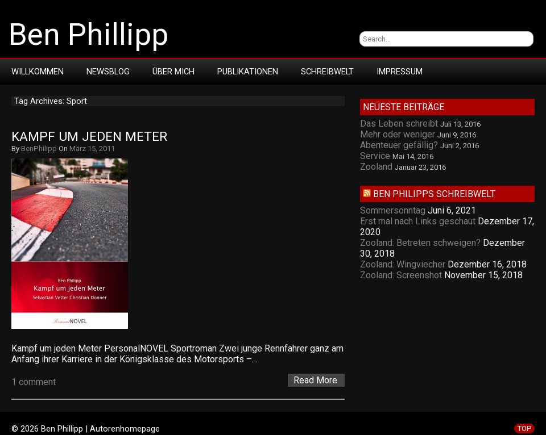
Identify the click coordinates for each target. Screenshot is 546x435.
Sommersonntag (392, 210)
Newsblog (108, 71)
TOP (524, 428)
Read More (315, 380)
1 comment (33, 382)
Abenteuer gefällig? (399, 145)
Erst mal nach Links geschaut (417, 221)
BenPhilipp (39, 148)
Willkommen (37, 71)
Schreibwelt (327, 71)
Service (375, 155)
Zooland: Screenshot (401, 275)
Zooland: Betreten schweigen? (420, 242)
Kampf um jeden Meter (89, 136)
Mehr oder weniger (397, 134)
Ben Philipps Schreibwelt (434, 194)
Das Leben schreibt (399, 123)
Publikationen (247, 71)
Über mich (173, 71)
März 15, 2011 (92, 148)
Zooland (376, 166)
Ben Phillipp (88, 34)
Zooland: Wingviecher (402, 264)
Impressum (400, 71)
